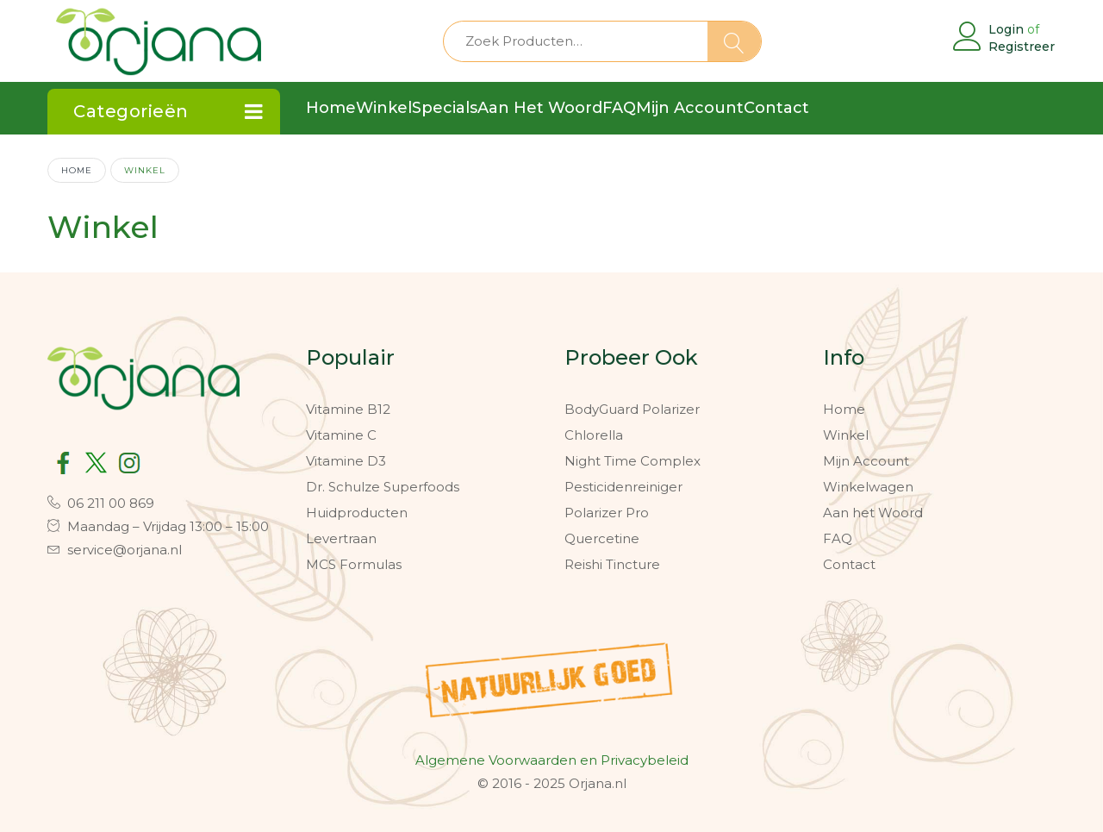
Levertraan (341, 538)
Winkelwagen (868, 487)
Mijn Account (866, 461)
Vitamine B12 (348, 409)
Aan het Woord (873, 512)
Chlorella (593, 435)
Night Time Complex (632, 461)
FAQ (837, 538)
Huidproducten (357, 512)
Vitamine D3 (346, 461)
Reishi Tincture (612, 564)
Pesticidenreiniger (623, 487)
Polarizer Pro (606, 512)
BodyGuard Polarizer (632, 409)
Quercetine (601, 538)
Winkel (846, 435)
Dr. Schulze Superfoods (382, 487)
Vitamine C (341, 435)
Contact (849, 564)
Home (76, 170)
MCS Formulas (354, 564)
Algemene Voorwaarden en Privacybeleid (552, 760)
